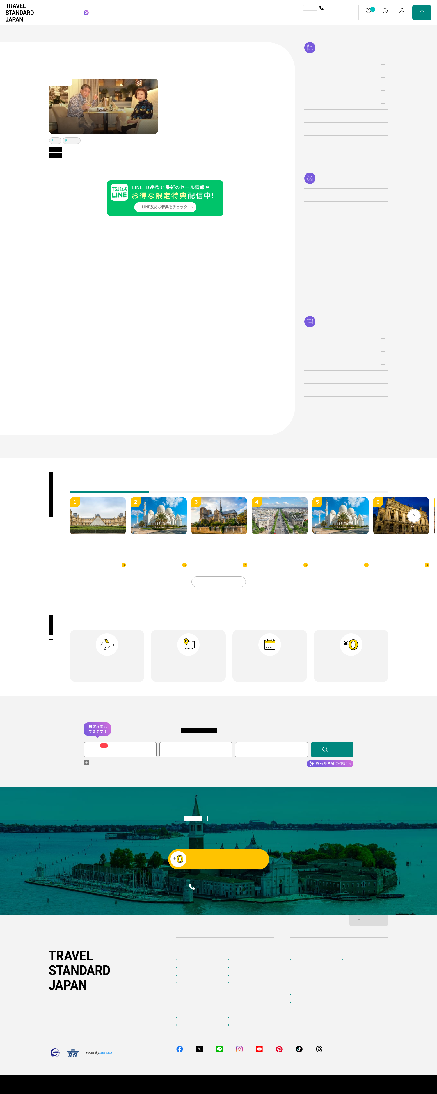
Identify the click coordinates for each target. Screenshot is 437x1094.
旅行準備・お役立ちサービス (201, 1025)
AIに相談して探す (193, 967)
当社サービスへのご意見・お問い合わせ (323, 1002)
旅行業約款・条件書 (373, 1085)
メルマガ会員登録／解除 (250, 1025)
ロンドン (73, 140)
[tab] (189, 488)
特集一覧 (238, 975)
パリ (57, 140)
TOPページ (188, 960)
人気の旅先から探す (247, 967)
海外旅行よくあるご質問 (250, 1017)
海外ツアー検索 (243, 960)
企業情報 (300, 960)
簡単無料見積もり (306, 994)
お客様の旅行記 (243, 983)
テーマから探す (191, 975)
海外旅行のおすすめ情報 (198, 983)
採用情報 (352, 960)
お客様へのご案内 (193, 1017)
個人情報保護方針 (337, 1085)
